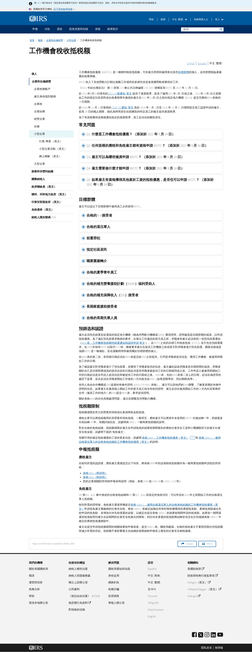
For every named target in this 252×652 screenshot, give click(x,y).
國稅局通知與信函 (119, 569)
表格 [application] (97, 29)
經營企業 (39, 119)
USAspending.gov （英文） (204, 589)
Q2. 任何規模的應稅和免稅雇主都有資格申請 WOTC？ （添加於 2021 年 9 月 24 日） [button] (147, 145)
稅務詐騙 (113, 589)
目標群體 (183, 72)
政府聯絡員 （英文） (44, 187)
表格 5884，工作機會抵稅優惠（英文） (168, 438)
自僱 (37, 126)
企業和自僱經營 (54, 40)
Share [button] (189, 544)
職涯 (31, 576)
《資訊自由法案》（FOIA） (85, 596)
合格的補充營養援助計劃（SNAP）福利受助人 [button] (120, 283)
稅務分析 (34, 589)
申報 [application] (35, 29)
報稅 (40, 40)
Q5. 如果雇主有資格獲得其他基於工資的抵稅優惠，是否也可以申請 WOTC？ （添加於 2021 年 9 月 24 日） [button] (150, 182)
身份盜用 (113, 576)
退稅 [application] (59, 29)
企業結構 (39, 111)
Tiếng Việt (153, 603)
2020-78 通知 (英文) (123, 107)
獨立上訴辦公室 (78, 582)
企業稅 (38, 104)
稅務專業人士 (201, 19)
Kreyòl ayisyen (156, 610)
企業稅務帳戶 (42, 89)
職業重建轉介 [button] (97, 261)
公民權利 (74, 589)
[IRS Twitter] (200, 636)
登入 (219, 19)
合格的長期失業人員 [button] (102, 318)
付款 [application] (47, 29)
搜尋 (220, 29)
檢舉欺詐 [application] (112, 29)
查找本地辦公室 (38, 603)
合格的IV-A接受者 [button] (99, 215)
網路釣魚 (113, 582)
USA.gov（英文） (198, 582)
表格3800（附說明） (95, 477)
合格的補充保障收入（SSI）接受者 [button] (112, 295)
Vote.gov (193, 596)
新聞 (163, 19)
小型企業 (71, 40)
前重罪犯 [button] (93, 238)
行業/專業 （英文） (50, 141)
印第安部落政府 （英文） (47, 202)
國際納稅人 (38, 179)
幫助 (151, 19)
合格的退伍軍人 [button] (98, 227)
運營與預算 (36, 582)
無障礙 (219, 647)
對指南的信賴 (77, 610)
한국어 (152, 589)
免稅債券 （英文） (43, 210)
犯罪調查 (113, 596)
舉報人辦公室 (116, 603)
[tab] (151, 134)
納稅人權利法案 (78, 569)
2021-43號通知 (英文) (120, 94)
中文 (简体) (154, 576)
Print (209, 544)
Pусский (152, 596)
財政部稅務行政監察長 (202, 576)
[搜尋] (202, 29)
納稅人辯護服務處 (79, 576)
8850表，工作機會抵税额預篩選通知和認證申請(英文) (114, 343)
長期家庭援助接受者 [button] (102, 306)
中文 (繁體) (179, 19)
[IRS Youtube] (220, 635)
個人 (34, 74)
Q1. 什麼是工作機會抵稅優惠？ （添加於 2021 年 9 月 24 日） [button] (130, 134)
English (191, 63)
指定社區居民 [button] (96, 249)
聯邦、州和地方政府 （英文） (49, 194)
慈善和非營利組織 (42, 171)
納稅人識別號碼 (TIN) (44, 217)
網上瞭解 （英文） (50, 156)
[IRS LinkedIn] (213, 636)
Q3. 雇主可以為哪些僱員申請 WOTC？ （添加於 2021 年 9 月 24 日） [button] (135, 157)
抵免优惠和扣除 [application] (78, 29)
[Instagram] (206, 635)
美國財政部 (195, 569)
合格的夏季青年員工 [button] (101, 272)
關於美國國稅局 (38, 569)
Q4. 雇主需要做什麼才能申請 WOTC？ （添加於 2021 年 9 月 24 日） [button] (135, 168)
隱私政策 (206, 647)
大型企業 (39, 164)
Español (202, 63)
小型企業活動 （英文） (53, 149)
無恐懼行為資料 (80, 603)
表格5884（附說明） (95, 473)
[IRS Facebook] (194, 635)
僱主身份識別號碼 (45, 96)
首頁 (32, 40)
